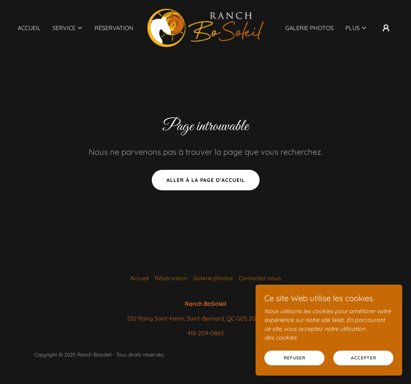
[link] (205, 27)
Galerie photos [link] (309, 28)
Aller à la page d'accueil (205, 180)
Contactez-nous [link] (260, 278)
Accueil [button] (139, 278)
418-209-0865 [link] (205, 333)
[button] (67, 27)
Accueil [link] (29, 28)
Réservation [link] (114, 28)
